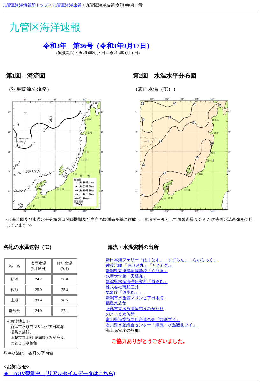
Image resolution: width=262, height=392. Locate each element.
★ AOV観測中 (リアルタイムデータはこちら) (59, 373)
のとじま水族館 (120, 314)
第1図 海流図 (25, 75)
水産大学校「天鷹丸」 (126, 276)
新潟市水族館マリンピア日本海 (135, 298)
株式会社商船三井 (122, 287)
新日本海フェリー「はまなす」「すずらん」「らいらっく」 (161, 260)
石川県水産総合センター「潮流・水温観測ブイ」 (151, 325)
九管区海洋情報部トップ (25, 5)
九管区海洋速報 (67, 5)
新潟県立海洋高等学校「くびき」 (137, 271)
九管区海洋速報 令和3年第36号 (114, 5)
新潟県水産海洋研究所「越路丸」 (137, 281)
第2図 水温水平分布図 (164, 75)
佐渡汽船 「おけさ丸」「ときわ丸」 (139, 265)
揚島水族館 (116, 303)
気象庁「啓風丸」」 (124, 292)
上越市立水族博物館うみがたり (135, 309)
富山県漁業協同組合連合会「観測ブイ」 (143, 319)
